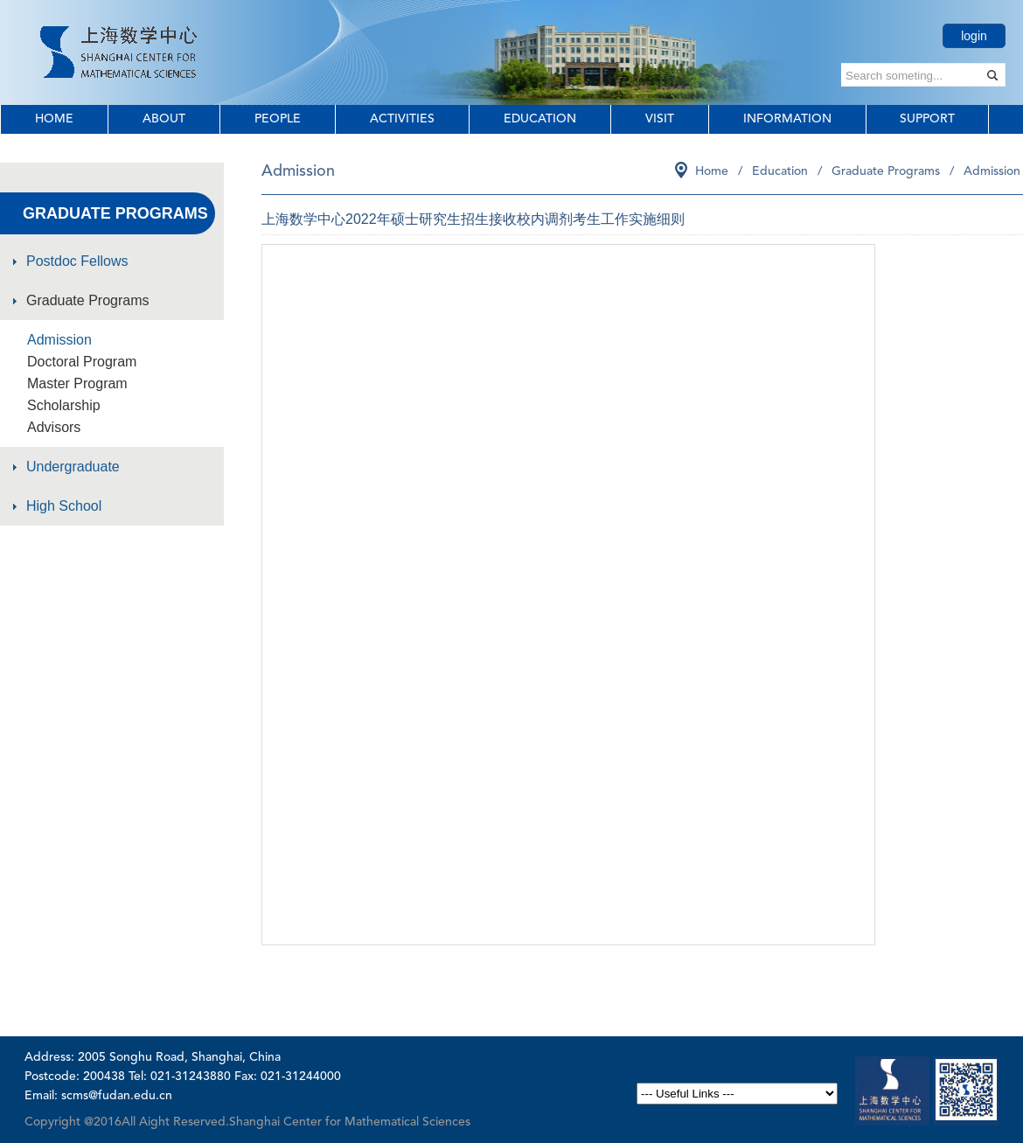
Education (540, 119)
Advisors (53, 427)
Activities (402, 119)
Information (787, 119)
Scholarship (64, 405)
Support (927, 119)
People (277, 119)
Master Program (77, 383)
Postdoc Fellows (77, 261)
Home (54, 119)
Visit (659, 119)
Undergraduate (73, 466)
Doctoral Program (81, 361)
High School (63, 505)
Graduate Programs (88, 300)
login (974, 36)
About (164, 119)
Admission (59, 339)
